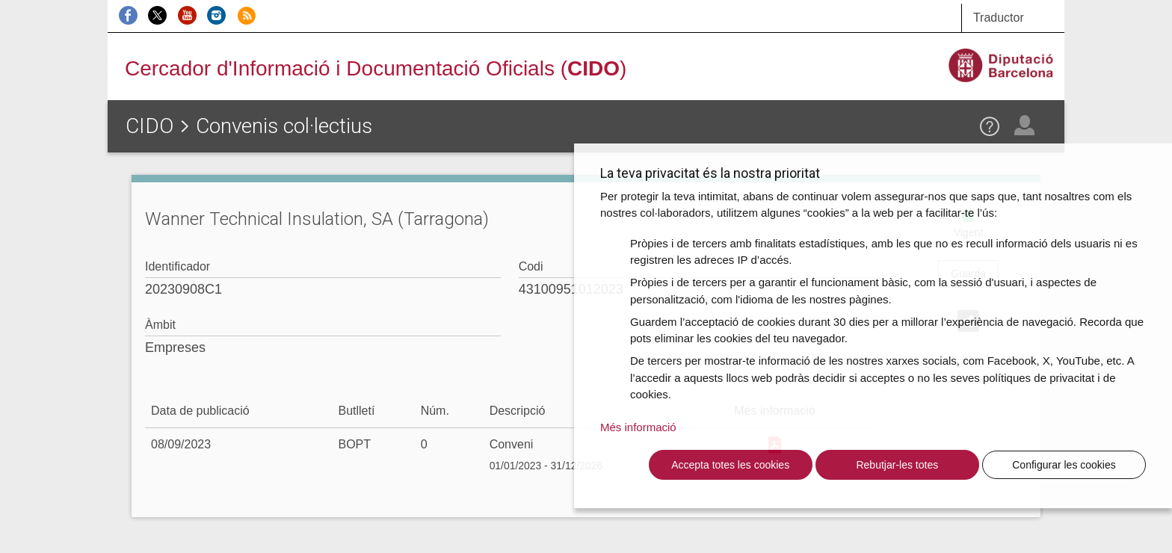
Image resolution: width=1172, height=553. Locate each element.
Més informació (638, 427)
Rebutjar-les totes (897, 465)
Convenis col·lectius (284, 126)
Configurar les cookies (1064, 465)
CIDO (149, 126)
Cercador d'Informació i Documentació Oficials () (375, 68)
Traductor (998, 17)
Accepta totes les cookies (730, 465)
